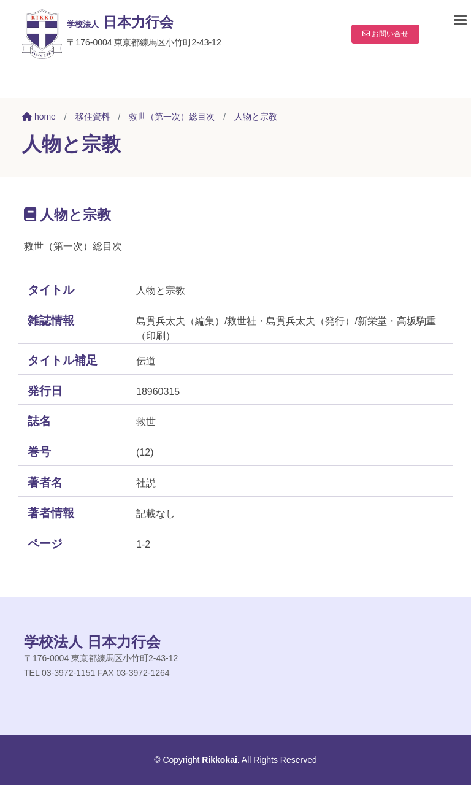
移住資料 (92, 116)
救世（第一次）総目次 (172, 116)
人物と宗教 (255, 116)
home (39, 116)
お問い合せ (381, 34)
